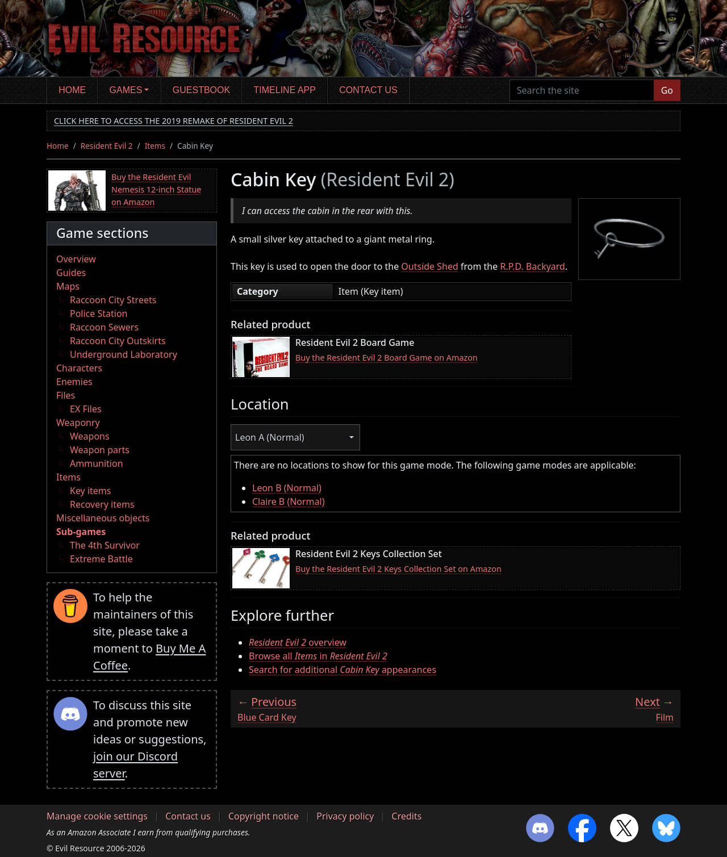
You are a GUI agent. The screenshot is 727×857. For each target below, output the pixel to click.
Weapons (90, 436)
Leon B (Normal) (286, 488)
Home (72, 90)
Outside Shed (429, 266)
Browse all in (318, 656)
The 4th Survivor (105, 545)
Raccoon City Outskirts (118, 341)
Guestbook (201, 90)
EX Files (86, 409)
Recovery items (102, 504)
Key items (90, 490)
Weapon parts (99, 450)
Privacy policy (345, 816)
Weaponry (78, 422)
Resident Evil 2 (107, 145)
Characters (79, 368)
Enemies (74, 381)
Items (155, 145)
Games (126, 90)
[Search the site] (581, 90)
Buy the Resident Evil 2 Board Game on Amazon (386, 357)
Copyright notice (263, 816)
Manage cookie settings (97, 816)
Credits (407, 816)
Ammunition (96, 463)
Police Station (99, 313)
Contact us (368, 90)
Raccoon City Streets (113, 300)
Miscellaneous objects (102, 518)
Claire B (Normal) (288, 501)
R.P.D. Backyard (532, 266)
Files (65, 395)
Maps (68, 286)
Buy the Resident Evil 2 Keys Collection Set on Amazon (398, 568)
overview (297, 642)
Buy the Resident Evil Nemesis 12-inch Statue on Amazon (156, 189)
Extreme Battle (101, 559)
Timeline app (285, 90)
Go (667, 90)
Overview (76, 259)
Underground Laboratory (123, 354)
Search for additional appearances (342, 669)
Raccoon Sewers (104, 327)
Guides (71, 272)
